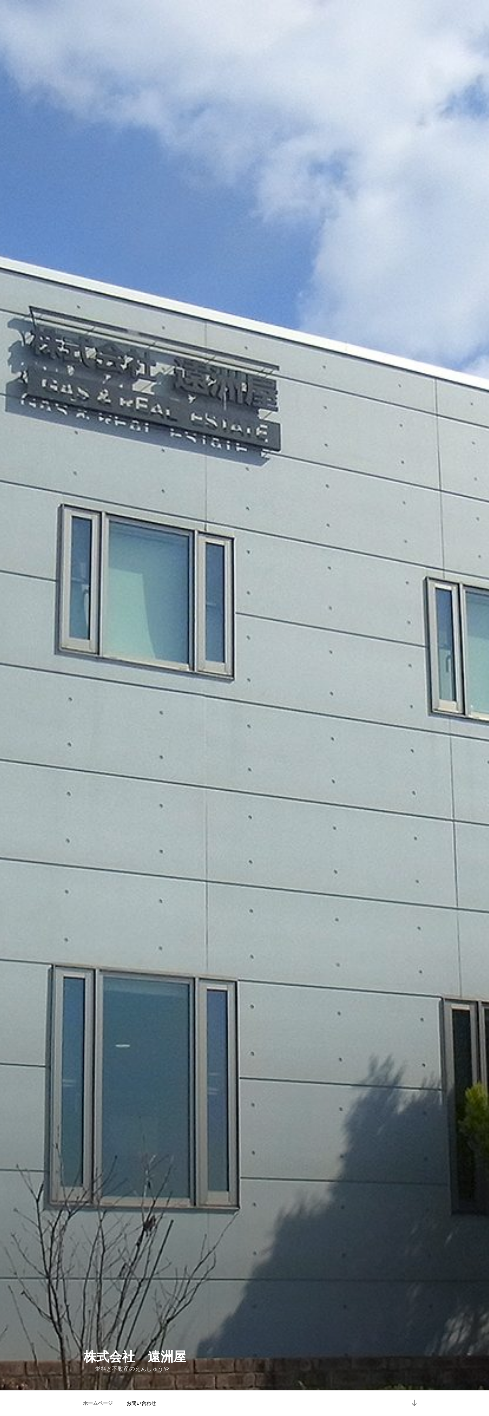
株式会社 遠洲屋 (135, 1356)
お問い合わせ (141, 1403)
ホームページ (98, 1403)
